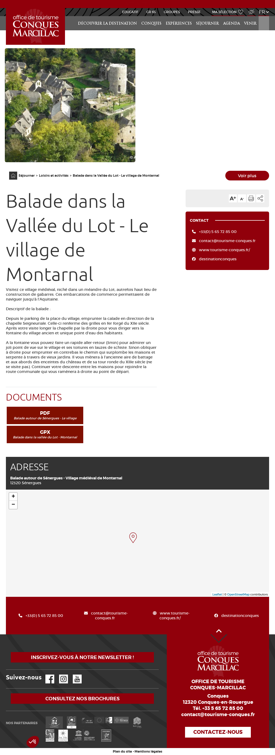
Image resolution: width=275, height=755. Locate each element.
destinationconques (218, 259)
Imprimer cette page (251, 198)
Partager (260, 198)
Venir (250, 23)
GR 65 (151, 12)
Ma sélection (224, 12)
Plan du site (122, 751)
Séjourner (207, 23)
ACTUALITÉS (137, 3)
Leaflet (217, 594)
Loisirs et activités (53, 175)
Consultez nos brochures (82, 698)
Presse (194, 12)
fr (262, 12)
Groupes (172, 12)
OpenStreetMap (238, 594)
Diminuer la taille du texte (242, 198)
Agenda (231, 23)
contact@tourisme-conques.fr (227, 240)
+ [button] (13, 497)
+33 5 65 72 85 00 (222, 708)
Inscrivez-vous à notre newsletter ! (82, 657)
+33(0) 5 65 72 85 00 (218, 231)
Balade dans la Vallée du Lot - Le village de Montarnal (116, 175)
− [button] (13, 505)
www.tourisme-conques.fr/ (224, 249)
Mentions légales (148, 751)
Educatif (130, 12)
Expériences (179, 23)
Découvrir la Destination (107, 23)
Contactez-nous (218, 732)
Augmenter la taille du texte (233, 198)
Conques (151, 23)
